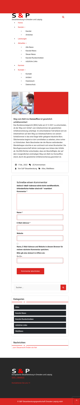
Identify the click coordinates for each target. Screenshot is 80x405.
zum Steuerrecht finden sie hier (24, 347)
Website (20, 233)
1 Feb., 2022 (21, 165)
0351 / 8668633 (18, 377)
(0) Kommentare (37, 165)
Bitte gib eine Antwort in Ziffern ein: (31, 253)
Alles (43, 168)
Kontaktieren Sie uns (21, 383)
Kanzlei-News (20, 313)
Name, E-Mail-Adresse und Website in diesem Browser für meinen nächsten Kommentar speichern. (40, 248)
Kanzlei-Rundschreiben (24, 319)
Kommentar (22, 191)
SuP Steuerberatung (29, 168)
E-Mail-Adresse (23, 223)
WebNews (50, 168)
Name (20, 212)
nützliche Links (21, 325)
